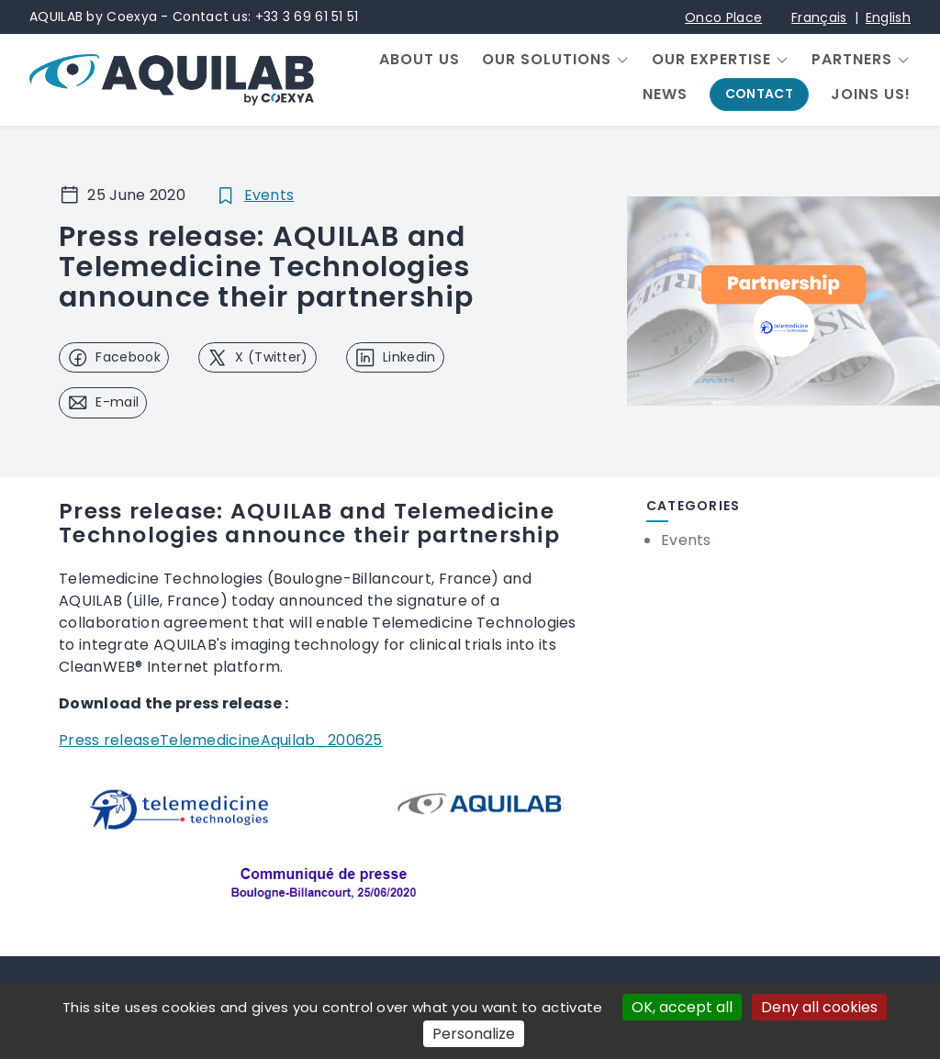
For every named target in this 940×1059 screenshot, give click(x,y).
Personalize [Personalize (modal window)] (473, 1033)
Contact (759, 93)
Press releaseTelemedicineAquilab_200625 (221, 740)
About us (419, 59)
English (888, 17)
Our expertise (711, 59)
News (665, 94)
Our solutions (546, 59)
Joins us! (871, 94)
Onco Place (723, 17)
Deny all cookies (819, 1007)
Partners (851, 59)
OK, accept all (682, 1007)
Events (269, 195)
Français (818, 17)
